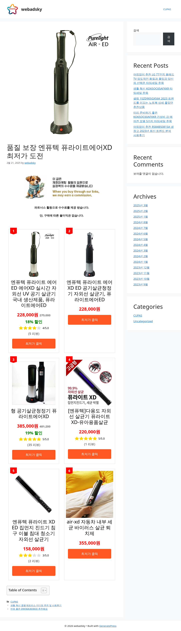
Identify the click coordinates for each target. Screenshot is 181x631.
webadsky (31, 9)
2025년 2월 (140, 211)
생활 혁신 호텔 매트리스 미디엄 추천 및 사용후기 (35, 605)
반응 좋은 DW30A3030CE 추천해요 (29, 608)
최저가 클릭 (33, 343)
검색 (136, 30)
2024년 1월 (140, 262)
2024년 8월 (140, 222)
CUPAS (167, 9)
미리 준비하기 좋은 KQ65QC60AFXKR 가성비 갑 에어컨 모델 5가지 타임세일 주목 (153, 117)
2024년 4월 (140, 245)
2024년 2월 (140, 256)
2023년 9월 (140, 284)
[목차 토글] (42, 590)
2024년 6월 (140, 233)
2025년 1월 (140, 217)
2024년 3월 (140, 250)
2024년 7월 (140, 228)
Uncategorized (143, 321)
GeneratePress (107, 626)
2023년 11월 (141, 273)
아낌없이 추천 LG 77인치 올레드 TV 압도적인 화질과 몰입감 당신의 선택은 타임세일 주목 (153, 78)
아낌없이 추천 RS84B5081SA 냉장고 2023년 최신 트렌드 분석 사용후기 (153, 131)
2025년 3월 (140, 205)
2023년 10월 (141, 279)
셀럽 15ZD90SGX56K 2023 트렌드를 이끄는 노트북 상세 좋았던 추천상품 (153, 103)
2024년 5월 (140, 239)
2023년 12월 (141, 267)
